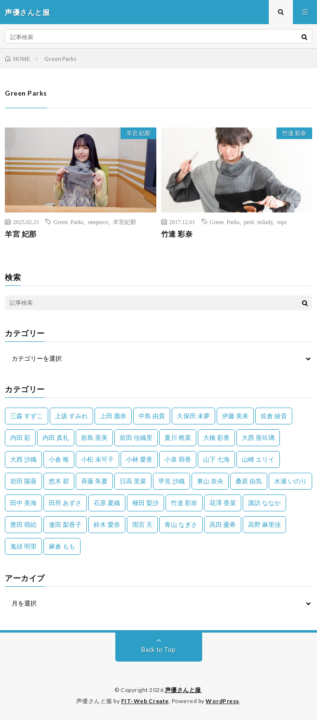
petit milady (258, 222)
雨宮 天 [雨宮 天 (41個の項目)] (142, 524)
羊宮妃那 (124, 222)
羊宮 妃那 (138, 133)
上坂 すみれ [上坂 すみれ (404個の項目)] (71, 416)
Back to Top (158, 649)
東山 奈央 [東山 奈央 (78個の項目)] (210, 481)
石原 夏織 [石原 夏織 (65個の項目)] (107, 503)
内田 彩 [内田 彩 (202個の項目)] (20, 437)
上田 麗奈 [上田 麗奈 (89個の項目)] (113, 416)
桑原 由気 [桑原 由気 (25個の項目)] (248, 481)
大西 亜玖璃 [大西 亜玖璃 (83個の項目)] (258, 437)
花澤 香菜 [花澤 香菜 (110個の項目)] (222, 503)
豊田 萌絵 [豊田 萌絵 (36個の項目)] (23, 524)
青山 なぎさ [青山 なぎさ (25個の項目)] (181, 524)
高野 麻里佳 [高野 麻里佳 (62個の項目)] (264, 524)
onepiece (98, 222)
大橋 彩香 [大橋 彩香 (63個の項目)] (216, 437)
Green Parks (68, 222)
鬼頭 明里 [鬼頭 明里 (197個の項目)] (23, 546)
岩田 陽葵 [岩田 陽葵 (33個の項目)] (23, 481)
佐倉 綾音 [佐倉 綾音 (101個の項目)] (274, 416)
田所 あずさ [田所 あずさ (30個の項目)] (65, 503)
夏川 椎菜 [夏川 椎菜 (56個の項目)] (178, 437)
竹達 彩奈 (294, 133)
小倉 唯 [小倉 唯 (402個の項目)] (59, 459)
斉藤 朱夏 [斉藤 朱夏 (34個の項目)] (94, 481)
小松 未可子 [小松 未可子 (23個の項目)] (97, 459)
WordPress (222, 701)
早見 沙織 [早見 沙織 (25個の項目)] (171, 481)
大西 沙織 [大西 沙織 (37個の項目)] (23, 459)
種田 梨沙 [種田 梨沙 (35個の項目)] (145, 503)
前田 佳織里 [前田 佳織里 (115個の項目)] (136, 437)
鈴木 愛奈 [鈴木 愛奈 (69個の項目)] (107, 524)
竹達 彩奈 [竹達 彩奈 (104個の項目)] (184, 503)
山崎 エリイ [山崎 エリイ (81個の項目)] (258, 459)
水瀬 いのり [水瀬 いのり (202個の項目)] (290, 481)
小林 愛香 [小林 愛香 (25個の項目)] (139, 459)
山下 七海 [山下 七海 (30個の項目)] (216, 459)
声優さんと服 (183, 689)
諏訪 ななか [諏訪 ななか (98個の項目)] (264, 503)
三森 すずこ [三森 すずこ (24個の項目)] (26, 416)
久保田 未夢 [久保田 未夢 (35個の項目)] (193, 416)
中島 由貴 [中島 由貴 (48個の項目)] (151, 416)
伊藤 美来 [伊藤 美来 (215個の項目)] (235, 416)
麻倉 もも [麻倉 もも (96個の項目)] (62, 546)
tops (282, 222)
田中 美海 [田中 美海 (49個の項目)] (23, 503)
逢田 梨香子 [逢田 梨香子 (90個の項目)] (65, 524)
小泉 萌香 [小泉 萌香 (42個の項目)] (178, 459)
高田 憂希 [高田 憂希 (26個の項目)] (222, 524)
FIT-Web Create (145, 701)
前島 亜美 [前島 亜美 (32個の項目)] (94, 437)
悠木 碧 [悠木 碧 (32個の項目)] (59, 481)
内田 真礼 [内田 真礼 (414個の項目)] (55, 437)
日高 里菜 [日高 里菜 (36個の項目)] (133, 481)
